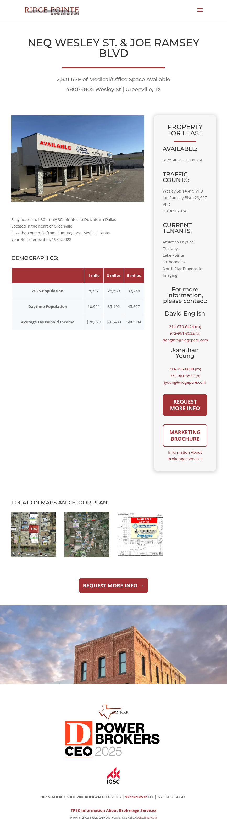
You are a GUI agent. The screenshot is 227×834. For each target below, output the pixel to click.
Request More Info (185, 405)
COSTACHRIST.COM (146, 817)
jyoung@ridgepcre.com (185, 382)
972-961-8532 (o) (185, 333)
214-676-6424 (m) (185, 326)
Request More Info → (113, 585)
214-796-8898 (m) (185, 368)
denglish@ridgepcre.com (185, 339)
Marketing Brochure (185, 435)
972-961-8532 (136, 797)
